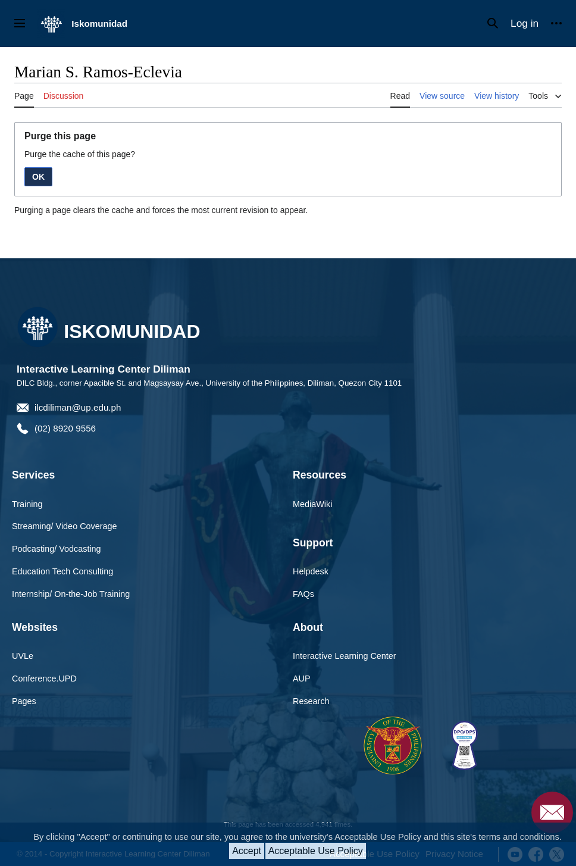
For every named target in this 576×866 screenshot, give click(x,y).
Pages (24, 701)
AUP (302, 678)
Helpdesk (310, 571)
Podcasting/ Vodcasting (56, 549)
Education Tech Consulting (62, 571)
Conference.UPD (44, 678)
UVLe (22, 656)
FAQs (303, 594)
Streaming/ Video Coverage (64, 526)
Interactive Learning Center (344, 656)
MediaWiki (312, 504)
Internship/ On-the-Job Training (71, 594)
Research (311, 701)
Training (27, 504)
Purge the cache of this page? (79, 154)
